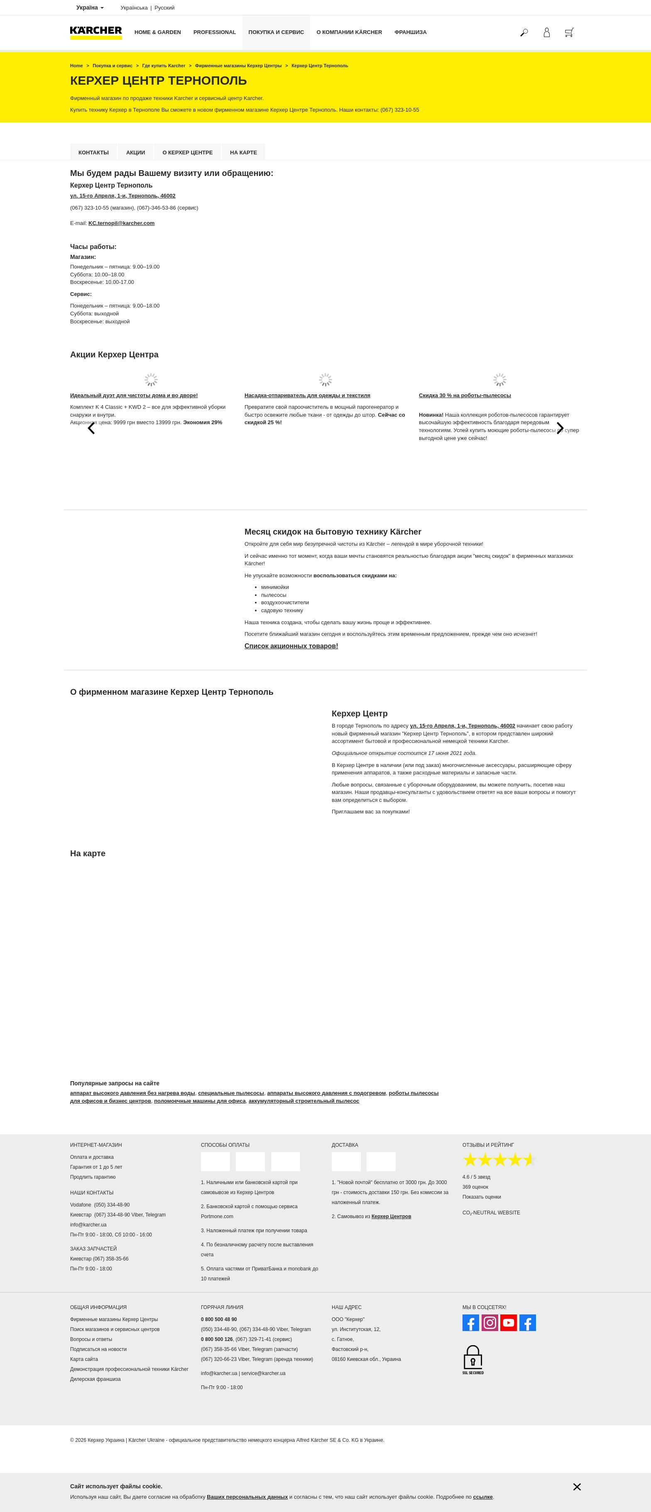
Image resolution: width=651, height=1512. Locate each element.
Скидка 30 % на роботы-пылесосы (465, 395)
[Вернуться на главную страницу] (99, 32)
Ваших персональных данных (247, 1497)
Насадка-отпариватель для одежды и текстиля (307, 395)
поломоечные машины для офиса (200, 1101)
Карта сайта (84, 1359)
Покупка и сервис (276, 32)
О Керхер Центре (187, 152)
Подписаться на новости (98, 1349)
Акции (135, 152)
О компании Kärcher (349, 32)
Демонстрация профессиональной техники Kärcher (129, 1369)
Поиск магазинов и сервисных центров (115, 1329)
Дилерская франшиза (95, 1379)
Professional (214, 32)
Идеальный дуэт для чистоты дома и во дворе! (134, 395)
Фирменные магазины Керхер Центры (114, 1319)
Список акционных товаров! (291, 646)
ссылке (483, 1497)
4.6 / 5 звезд (476, 1177)
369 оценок (475, 1187)
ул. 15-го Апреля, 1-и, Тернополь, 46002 (123, 196)
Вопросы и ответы (91, 1339)
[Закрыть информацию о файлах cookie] (577, 1486)
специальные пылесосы (231, 1093)
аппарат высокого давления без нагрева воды (132, 1093)
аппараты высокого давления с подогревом (326, 1093)
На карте (243, 152)
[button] (91, 428)
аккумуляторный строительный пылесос (304, 1101)
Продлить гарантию (92, 1177)
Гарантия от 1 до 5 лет (96, 1167)
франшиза (410, 32)
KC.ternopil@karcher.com (121, 223)
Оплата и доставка (92, 1157)
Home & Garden (158, 32)
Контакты (93, 152)
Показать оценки (482, 1197)
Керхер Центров (391, 1216)
